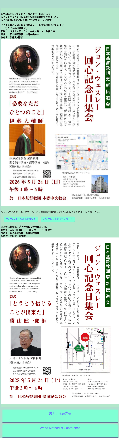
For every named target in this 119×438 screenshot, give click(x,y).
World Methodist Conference (60, 428)
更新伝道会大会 (60, 413)
